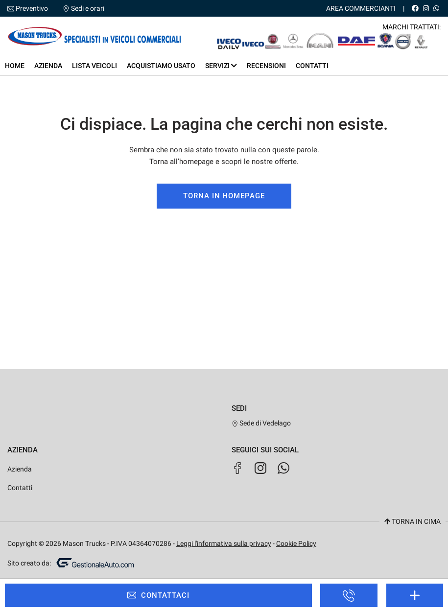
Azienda (48, 66)
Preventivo (32, 8)
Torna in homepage (224, 195)
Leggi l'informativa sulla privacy (223, 543)
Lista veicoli (94, 66)
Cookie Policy (296, 543)
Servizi (221, 66)
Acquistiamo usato (161, 66)
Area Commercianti (361, 8)
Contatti (312, 66)
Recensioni (266, 66)
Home (14, 66)
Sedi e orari (87, 8)
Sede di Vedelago (261, 423)
